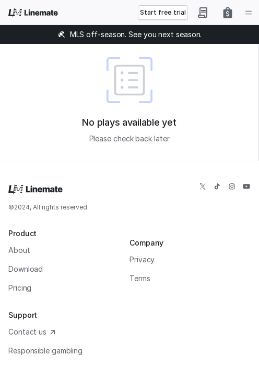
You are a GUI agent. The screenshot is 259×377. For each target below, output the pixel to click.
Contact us (32, 332)
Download (25, 268)
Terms (140, 278)
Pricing (19, 287)
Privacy (142, 259)
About (19, 250)
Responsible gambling (45, 350)
